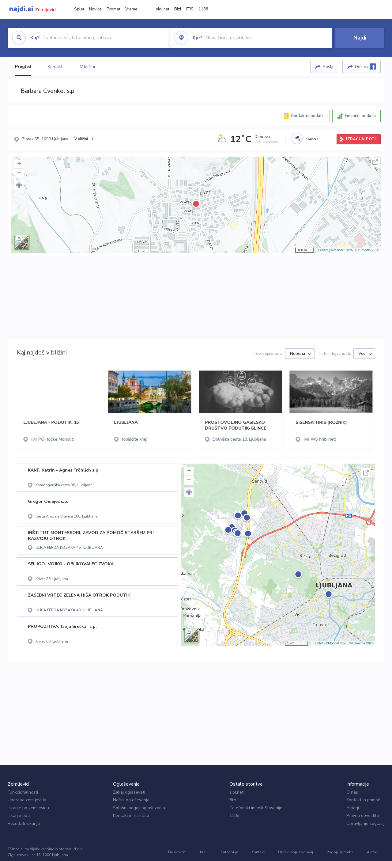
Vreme (131, 9)
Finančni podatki (360, 116)
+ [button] (19, 164)
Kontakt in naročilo (131, 815)
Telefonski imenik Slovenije (255, 808)
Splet (79, 9)
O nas (352, 792)
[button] (19, 185)
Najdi (359, 37)
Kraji (203, 852)
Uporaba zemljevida (27, 800)
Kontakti (55, 67)
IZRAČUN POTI (361, 139)
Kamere (312, 139)
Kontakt (258, 852)
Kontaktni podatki (308, 116)
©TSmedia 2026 (367, 250)
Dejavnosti (177, 852)
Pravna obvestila (362, 815)
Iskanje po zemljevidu (28, 808)
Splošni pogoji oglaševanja (139, 808)
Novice (95, 9)
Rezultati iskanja (24, 823)
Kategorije (229, 852)
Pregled (23, 67)
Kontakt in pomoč (363, 800)
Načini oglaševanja (131, 800)
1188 (203, 9)
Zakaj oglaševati (129, 792)
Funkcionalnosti (23, 792)
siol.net (162, 9)
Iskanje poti (19, 815)
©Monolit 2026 (342, 250)
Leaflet (323, 250)
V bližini (87, 67)
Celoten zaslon (375, 162)
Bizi (177, 9)
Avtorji (352, 808)
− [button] (19, 173)
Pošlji (328, 67)
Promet (113, 9)
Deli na (365, 66)
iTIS (190, 9)
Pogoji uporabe (339, 852)
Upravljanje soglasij (365, 823)
